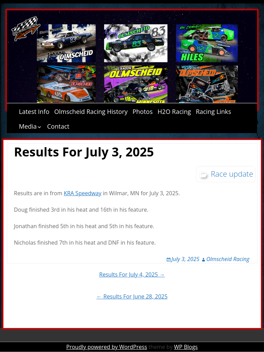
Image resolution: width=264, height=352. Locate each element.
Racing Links (213, 111)
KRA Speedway (82, 193)
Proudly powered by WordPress (106, 347)
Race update (232, 173)
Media (28, 126)
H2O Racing (174, 111)
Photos (142, 111)
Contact (58, 126)
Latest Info (34, 111)
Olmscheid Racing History (91, 111)
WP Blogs (186, 347)
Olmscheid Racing (227, 259)
